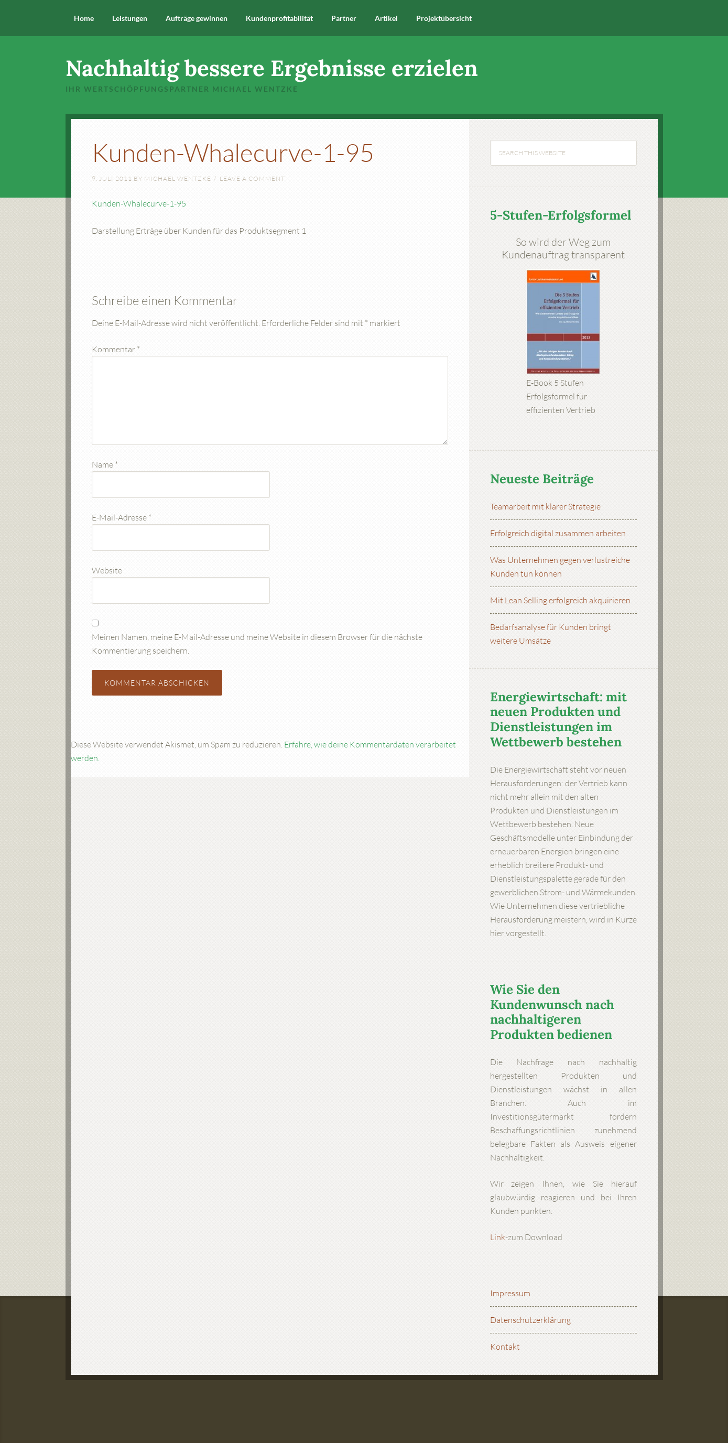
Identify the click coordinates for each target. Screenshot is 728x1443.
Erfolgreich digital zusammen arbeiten (558, 533)
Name (105, 464)
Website (107, 570)
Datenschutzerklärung (530, 1320)
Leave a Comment (252, 178)
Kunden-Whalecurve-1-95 (139, 203)
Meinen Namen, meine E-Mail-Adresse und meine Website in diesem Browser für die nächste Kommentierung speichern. (257, 644)
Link (497, 1237)
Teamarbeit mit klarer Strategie (545, 506)
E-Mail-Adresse (121, 517)
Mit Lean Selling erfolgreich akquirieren (560, 600)
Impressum (510, 1293)
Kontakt (505, 1346)
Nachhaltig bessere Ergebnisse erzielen (272, 68)
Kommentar (116, 349)
